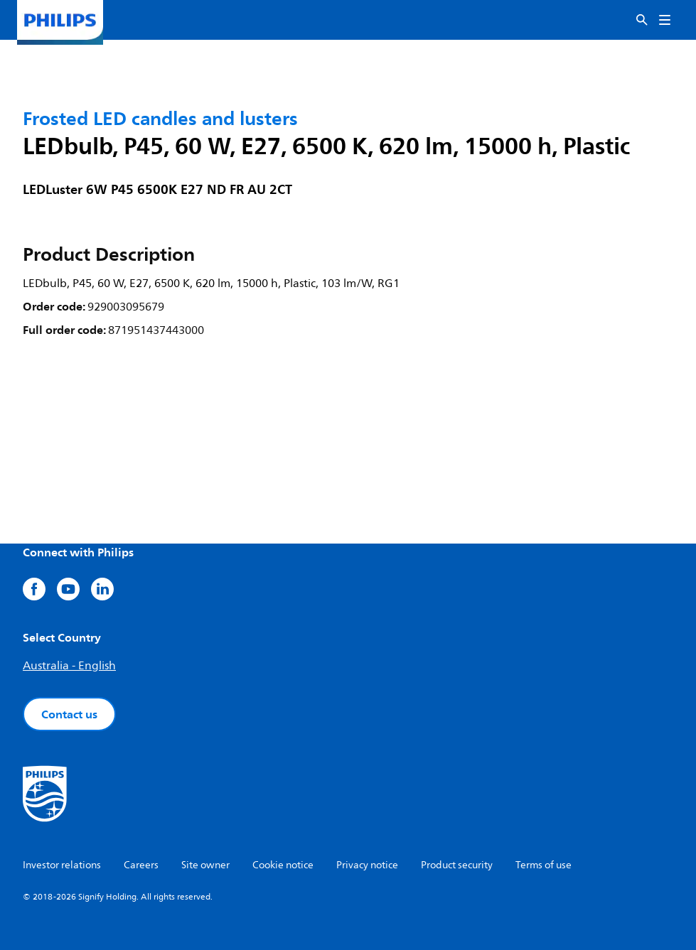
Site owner (205, 865)
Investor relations (62, 865)
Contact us (69, 714)
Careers (141, 865)
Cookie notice (283, 865)
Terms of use (543, 865)
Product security (457, 865)
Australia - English (69, 666)
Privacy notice (367, 865)
